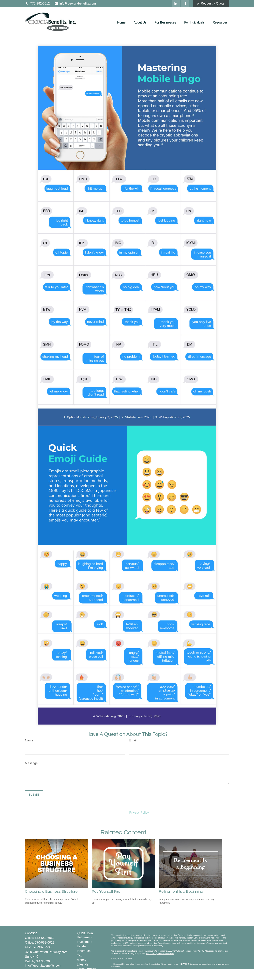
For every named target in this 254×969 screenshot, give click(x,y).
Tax (79, 955)
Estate (81, 946)
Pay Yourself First (107, 892)
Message (31, 763)
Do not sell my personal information (160, 954)
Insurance (84, 951)
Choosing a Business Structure (51, 892)
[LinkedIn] (176, 3)
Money (81, 960)
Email (133, 740)
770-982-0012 (37, 3)
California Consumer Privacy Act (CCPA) (191, 951)
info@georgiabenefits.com (75, 3)
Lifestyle (82, 964)
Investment (84, 942)
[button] (121, 22)
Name (29, 740)
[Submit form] (34, 794)
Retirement (84, 937)
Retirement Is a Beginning (181, 892)
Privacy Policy (139, 812)
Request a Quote (211, 3)
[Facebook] (185, 3)
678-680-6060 (44, 938)
